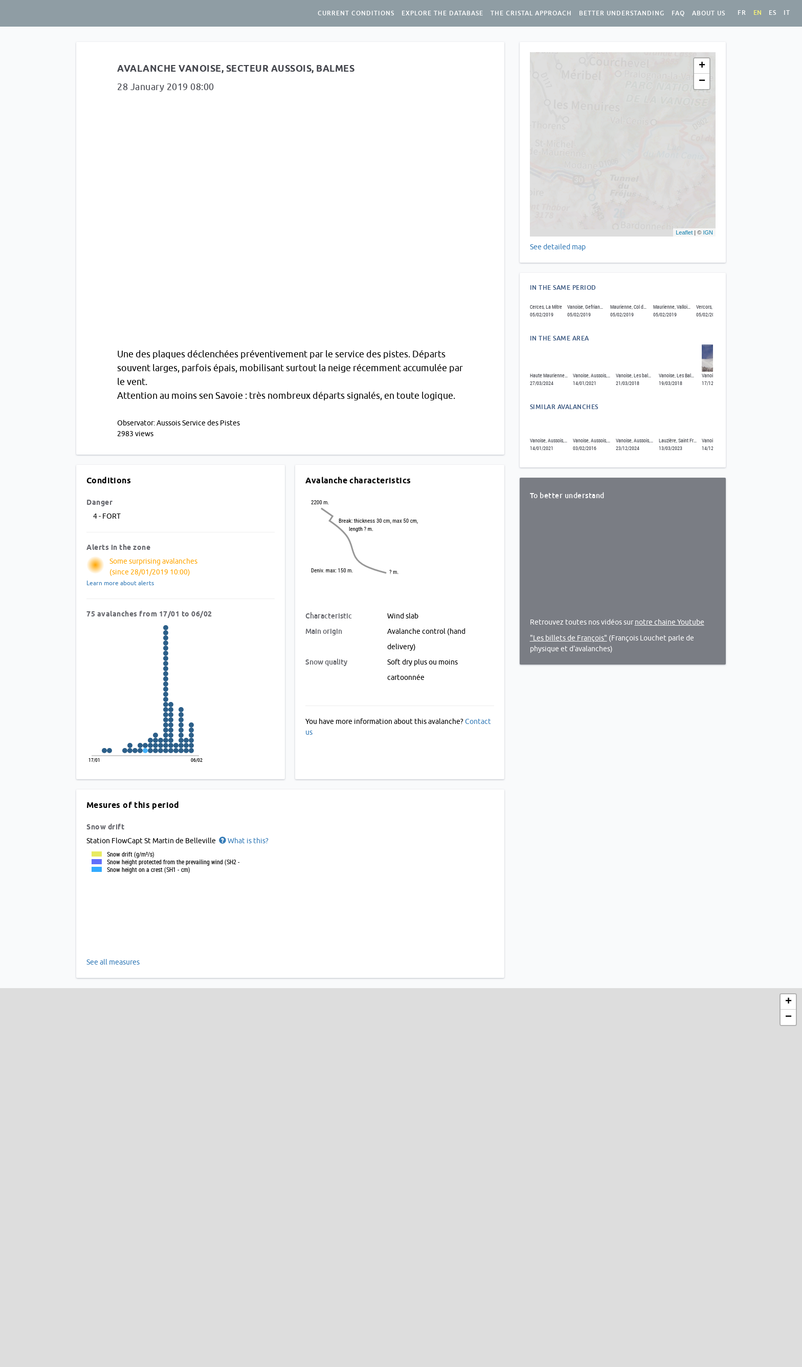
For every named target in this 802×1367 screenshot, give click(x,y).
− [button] (702, 81)
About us (708, 13)
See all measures (113, 962)
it (787, 13)
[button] (243, 841)
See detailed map (558, 247)
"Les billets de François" (568, 638)
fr (742, 13)
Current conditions (356, 13)
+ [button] (702, 66)
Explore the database (442, 13)
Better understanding (621, 13)
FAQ (678, 13)
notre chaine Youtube (669, 622)
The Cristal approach (531, 13)
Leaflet (684, 232)
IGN (708, 232)
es (772, 13)
